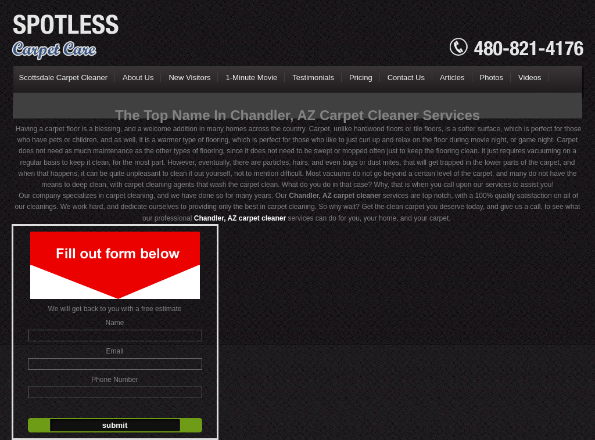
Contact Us (406, 77)
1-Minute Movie (251, 77)
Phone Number (114, 380)
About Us (138, 77)
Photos (491, 77)
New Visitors (189, 77)
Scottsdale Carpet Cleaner (63, 77)
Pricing (360, 77)
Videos (530, 77)
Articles (452, 77)
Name (114, 323)
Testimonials (313, 77)
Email (114, 351)
